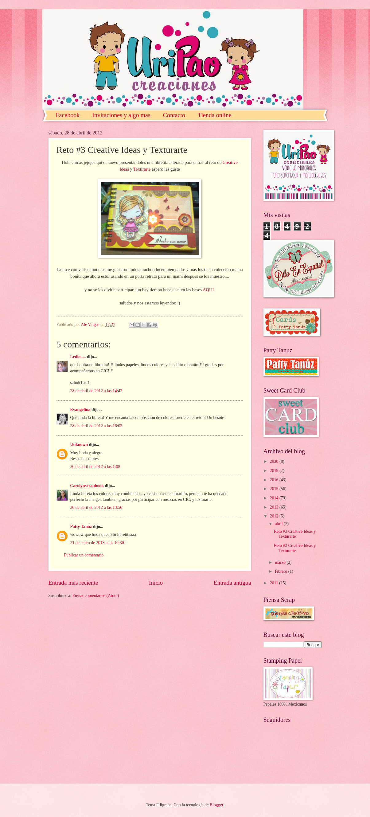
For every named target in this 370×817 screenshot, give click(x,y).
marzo (280, 562)
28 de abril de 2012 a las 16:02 (96, 426)
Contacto (174, 115)
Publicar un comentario (84, 555)
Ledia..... (78, 356)
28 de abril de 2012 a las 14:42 (96, 391)
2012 (274, 516)
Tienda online (215, 115)
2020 (274, 461)
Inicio (156, 582)
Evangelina (81, 409)
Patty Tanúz (81, 526)
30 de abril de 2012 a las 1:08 (95, 466)
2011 (274, 583)
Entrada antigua (232, 582)
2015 (274, 488)
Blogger (216, 805)
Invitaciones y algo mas (121, 115)
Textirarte (141, 169)
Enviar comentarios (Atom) (95, 595)
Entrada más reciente (73, 582)
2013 (274, 507)
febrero (281, 571)
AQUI (208, 289)
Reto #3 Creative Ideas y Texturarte (295, 534)
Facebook (68, 115)
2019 (274, 470)
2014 (274, 498)
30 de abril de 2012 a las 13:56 (96, 507)
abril (279, 523)
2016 (274, 480)
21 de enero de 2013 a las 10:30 (97, 542)
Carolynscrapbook (87, 485)
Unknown (79, 444)
